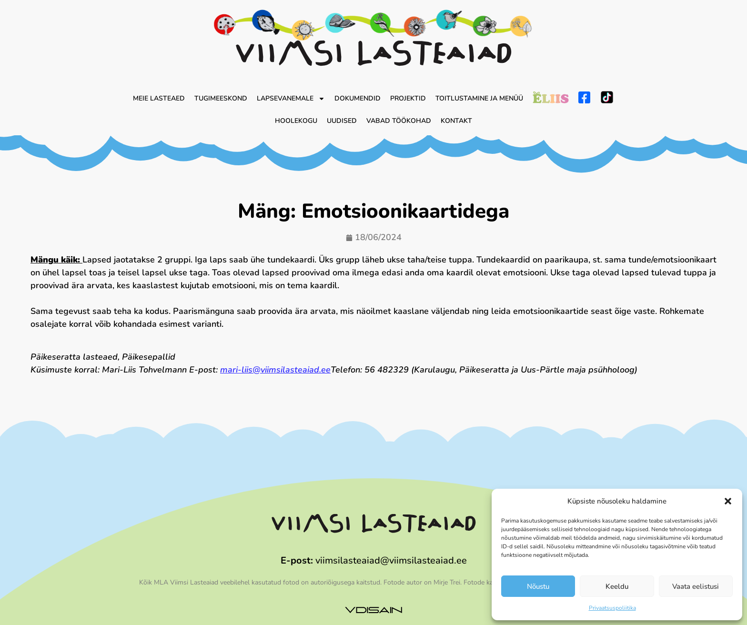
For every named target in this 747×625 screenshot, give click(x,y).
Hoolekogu (296, 120)
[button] (728, 501)
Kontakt (456, 120)
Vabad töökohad (398, 120)
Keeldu (617, 586)
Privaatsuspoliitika (612, 608)
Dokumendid (357, 98)
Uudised (342, 120)
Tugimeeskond (220, 98)
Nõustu (538, 586)
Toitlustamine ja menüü (479, 98)
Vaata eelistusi (695, 586)
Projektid (408, 98)
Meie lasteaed (159, 98)
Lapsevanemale (291, 99)
